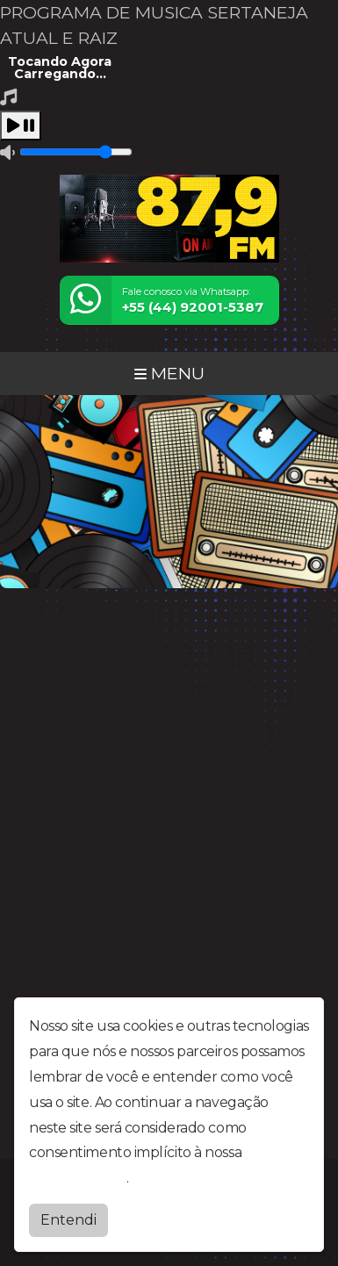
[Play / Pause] (20, 126)
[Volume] (76, 152)
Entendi (68, 1220)
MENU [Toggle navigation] (169, 373)
